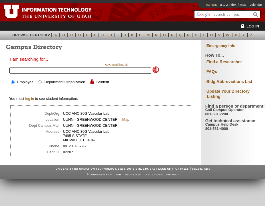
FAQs (211, 71)
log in (29, 98)
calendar (256, 4)
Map (125, 119)
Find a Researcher (224, 62)
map (243, 4)
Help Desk (133, 174)
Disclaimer (154, 174)
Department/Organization (64, 82)
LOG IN (249, 26)
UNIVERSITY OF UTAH (105, 174)
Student (103, 82)
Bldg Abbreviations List (229, 81)
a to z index (228, 4)
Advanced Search (116, 64)
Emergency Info (221, 45)
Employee (25, 82)
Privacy (172, 174)
